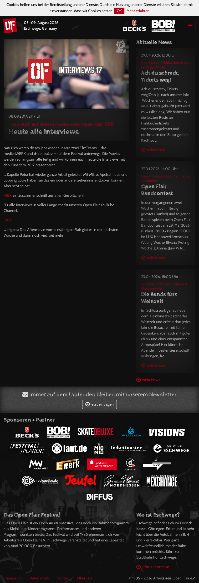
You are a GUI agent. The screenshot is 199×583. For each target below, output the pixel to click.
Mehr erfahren (138, 11)
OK (119, 11)
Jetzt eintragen (99, 404)
